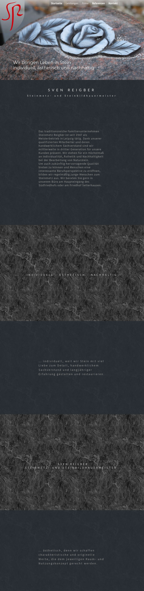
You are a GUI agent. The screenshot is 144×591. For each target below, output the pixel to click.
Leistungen (72, 3)
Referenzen (98, 3)
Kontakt (113, 3)
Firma (85, 3)
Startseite (56, 3)
